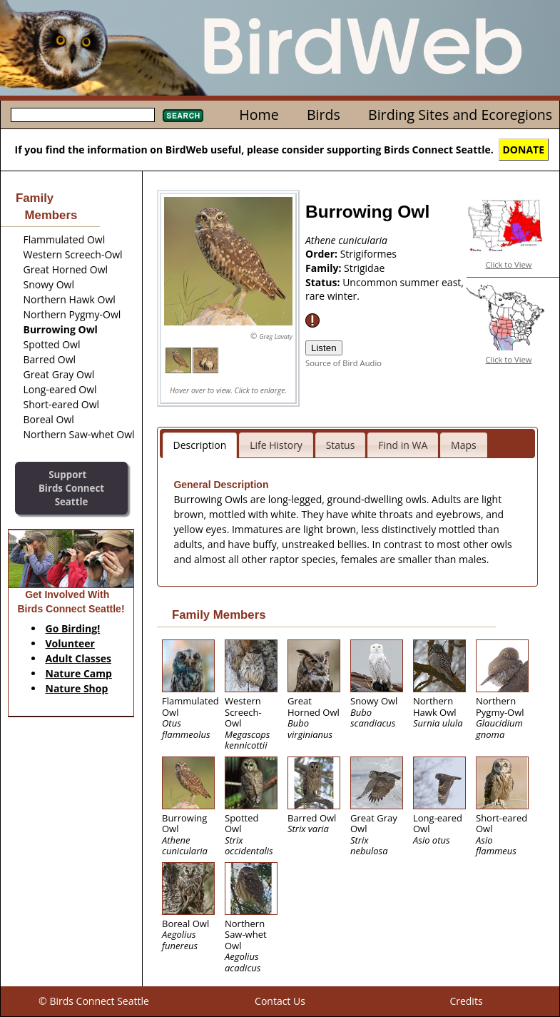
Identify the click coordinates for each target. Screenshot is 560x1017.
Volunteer (70, 643)
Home (258, 114)
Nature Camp (79, 673)
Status (340, 445)
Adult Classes (79, 658)
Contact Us (280, 1001)
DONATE (524, 149)
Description (200, 445)
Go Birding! (73, 628)
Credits (465, 1001)
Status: (323, 282)
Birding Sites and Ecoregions (460, 114)
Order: (322, 253)
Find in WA (402, 445)
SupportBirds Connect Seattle (71, 487)
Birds (323, 114)
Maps (464, 445)
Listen (324, 348)
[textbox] (83, 115)
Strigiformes (368, 253)
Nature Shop (77, 688)
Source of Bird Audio (343, 363)
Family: (324, 268)
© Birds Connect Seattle (94, 1001)
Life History (276, 445)
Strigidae (364, 268)
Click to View (509, 264)
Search (183, 115)
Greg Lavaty (275, 336)
